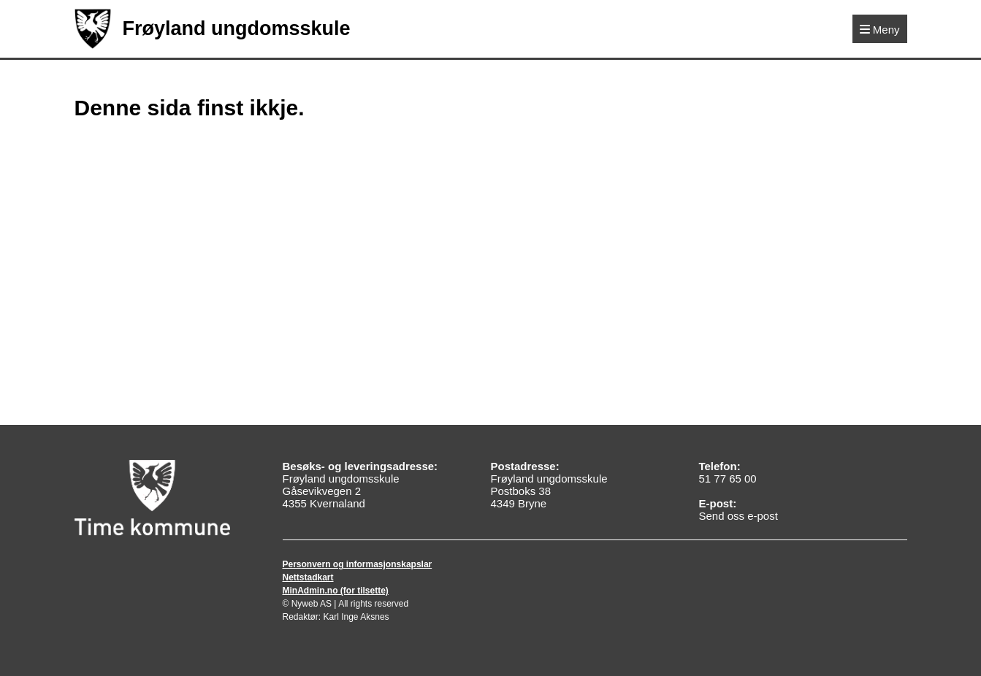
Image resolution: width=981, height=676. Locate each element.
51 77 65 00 (727, 478)
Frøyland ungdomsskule (213, 29)
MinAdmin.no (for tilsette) (336, 590)
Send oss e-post (737, 516)
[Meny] (879, 29)
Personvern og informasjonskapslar (357, 564)
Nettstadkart (308, 577)
